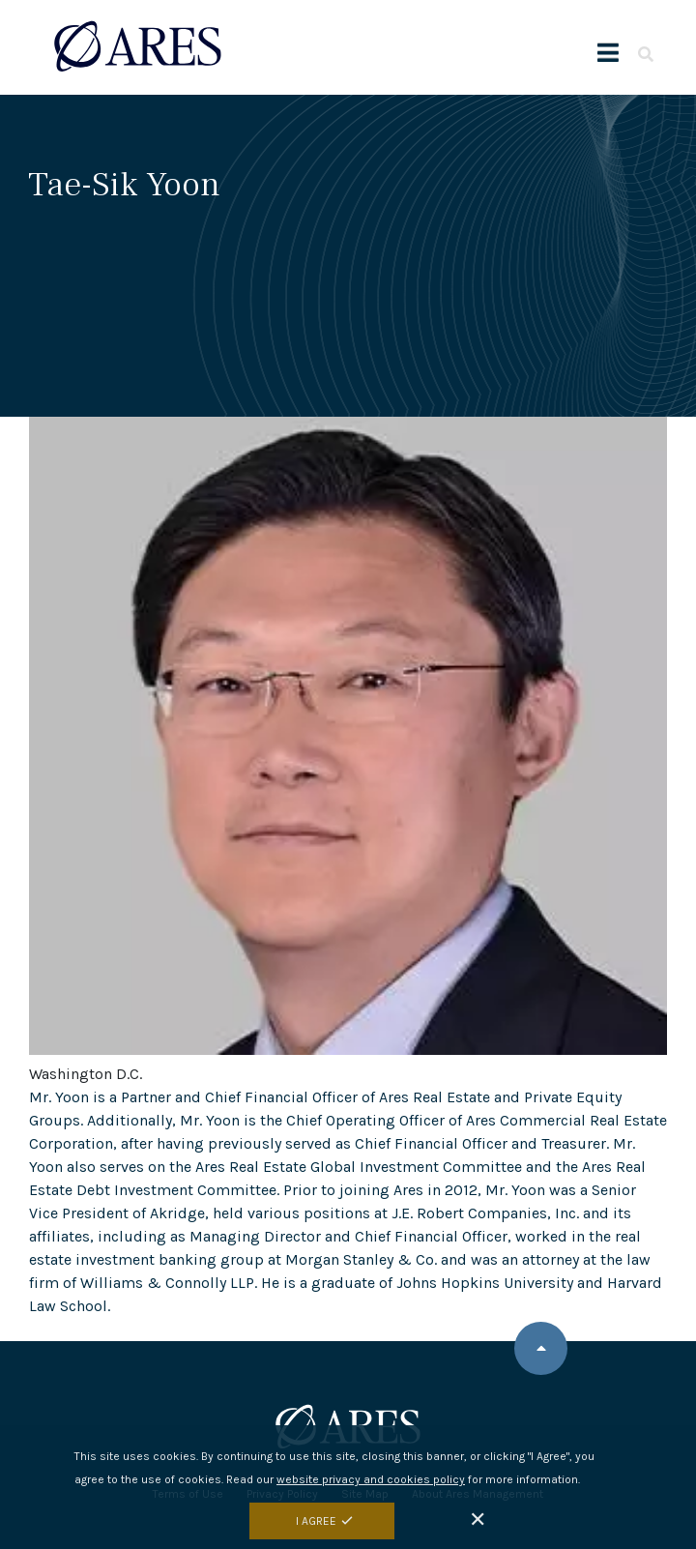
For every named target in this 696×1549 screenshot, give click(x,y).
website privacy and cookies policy (370, 1479)
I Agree (316, 1521)
